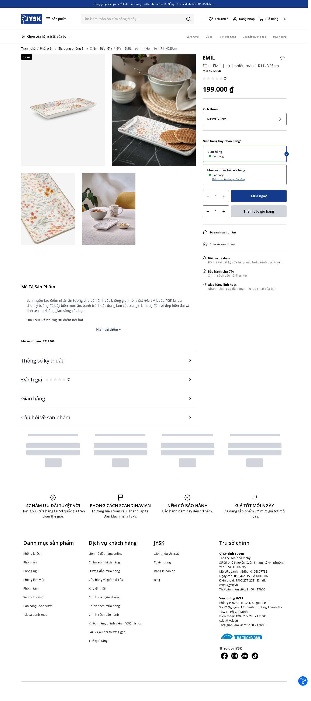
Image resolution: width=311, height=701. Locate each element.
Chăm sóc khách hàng (104, 562)
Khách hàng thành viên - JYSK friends (115, 623)
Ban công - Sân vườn (38, 606)
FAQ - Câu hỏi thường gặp (107, 632)
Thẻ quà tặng (98, 641)
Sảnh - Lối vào (33, 597)
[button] (213, 78)
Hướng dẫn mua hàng (104, 571)
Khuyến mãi (97, 588)
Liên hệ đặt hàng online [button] (105, 554)
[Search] (188, 19)
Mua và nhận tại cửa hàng (226, 170)
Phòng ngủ (31, 571)
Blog (157, 580)
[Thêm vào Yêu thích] (282, 58)
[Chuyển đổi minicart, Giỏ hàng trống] (268, 19)
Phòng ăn (46, 48)
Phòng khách (32, 554)
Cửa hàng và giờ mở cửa (106, 580)
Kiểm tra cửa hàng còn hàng (228, 179)
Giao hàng (214, 152)
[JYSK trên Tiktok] (255, 656)
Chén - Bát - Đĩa (101, 48)
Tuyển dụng (162, 562)
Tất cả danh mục (35, 615)
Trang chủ (28, 48)
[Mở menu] (56, 19)
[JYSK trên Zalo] (245, 656)
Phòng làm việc (34, 580)
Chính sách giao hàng (104, 597)
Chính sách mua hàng (104, 606)
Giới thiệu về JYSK (166, 554)
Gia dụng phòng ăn (71, 48)
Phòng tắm (31, 588)
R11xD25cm (244, 119)
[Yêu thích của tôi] (218, 19)
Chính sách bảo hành (104, 615)
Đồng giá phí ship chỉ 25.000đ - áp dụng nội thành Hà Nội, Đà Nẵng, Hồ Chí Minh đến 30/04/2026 (154, 5)
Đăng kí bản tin (165, 571)
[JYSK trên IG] (234, 656)
